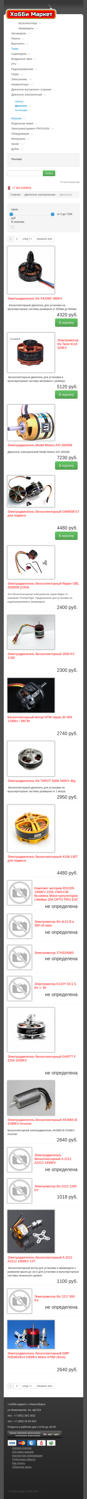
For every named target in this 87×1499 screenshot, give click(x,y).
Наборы (19, 101)
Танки (15, 48)
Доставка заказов (23, 1451)
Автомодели (18, 33)
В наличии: (18, 221)
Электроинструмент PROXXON (30, 128)
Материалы (18, 138)
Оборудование (20, 133)
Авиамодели (26, 28)
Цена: (14, 209)
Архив (15, 143)
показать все (44, 238)
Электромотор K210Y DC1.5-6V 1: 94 (55, 986)
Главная (15, 194)
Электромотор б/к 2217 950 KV (54, 1298)
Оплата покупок (21, 1448)
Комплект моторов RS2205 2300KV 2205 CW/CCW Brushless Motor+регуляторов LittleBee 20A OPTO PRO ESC (56, 893)
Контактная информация (27, 1455)
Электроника (19, 79)
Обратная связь (22, 1466)
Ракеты (15, 38)
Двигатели (21, 106)
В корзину (66, 322)
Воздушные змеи (21, 58)
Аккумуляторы (20, 84)
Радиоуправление (22, 69)
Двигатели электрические (26, 94)
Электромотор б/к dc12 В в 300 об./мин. (54, 923)
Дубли (15, 148)
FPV (13, 64)
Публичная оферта (24, 1459)
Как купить (18, 1463)
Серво (15, 74)
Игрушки (16, 118)
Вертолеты (17, 43)
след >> (27, 238)
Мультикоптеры (27, 23)
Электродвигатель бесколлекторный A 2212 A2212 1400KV (52, 1159)
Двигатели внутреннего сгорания (31, 89)
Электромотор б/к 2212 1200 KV (55, 1188)
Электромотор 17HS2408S (54, 953)
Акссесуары (21, 110)
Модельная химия (22, 123)
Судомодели (18, 53)
